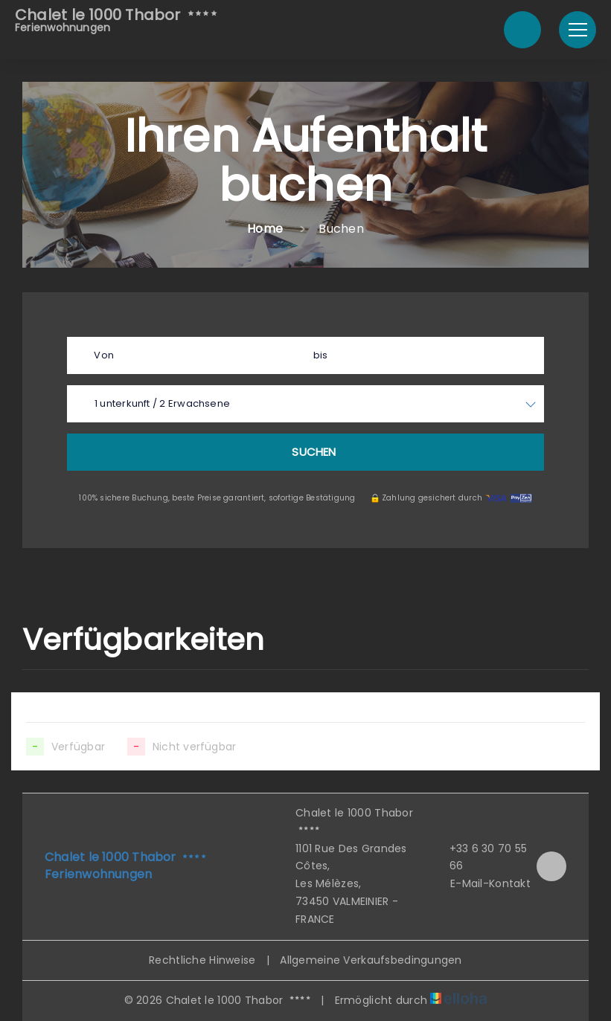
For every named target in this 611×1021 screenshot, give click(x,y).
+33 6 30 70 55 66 (480, 857)
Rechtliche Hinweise (202, 960)
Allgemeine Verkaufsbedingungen (370, 960)
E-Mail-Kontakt (482, 883)
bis (320, 355)
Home (265, 228)
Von (104, 355)
